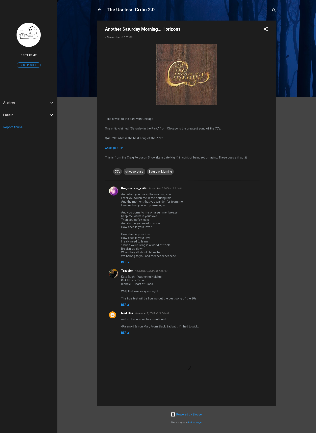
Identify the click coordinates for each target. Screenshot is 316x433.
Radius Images (195, 422)
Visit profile (28, 65)
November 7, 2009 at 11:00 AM (152, 313)
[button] (265, 30)
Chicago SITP (114, 148)
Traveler (127, 270)
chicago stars (134, 171)
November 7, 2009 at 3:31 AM (165, 188)
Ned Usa (127, 313)
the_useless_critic (134, 188)
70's (117, 171)
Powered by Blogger (187, 414)
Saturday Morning (160, 171)
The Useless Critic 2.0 (131, 9)
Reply (125, 262)
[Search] (273, 11)
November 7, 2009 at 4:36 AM (151, 270)
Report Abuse (13, 127)
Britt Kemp (29, 55)
